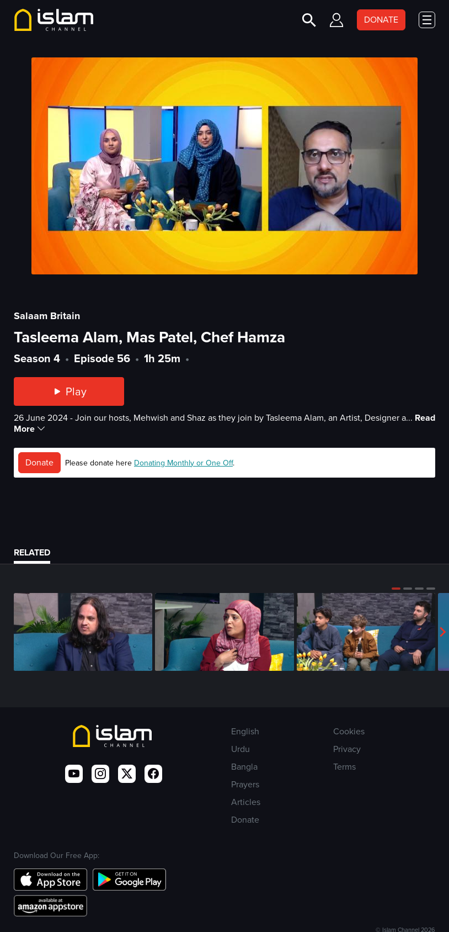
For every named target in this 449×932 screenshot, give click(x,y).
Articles (245, 802)
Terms (344, 766)
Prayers (245, 784)
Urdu (240, 749)
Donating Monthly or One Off (183, 463)
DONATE (381, 19)
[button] (396, 588)
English (245, 731)
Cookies (349, 731)
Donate (39, 462)
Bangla (244, 766)
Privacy (347, 749)
